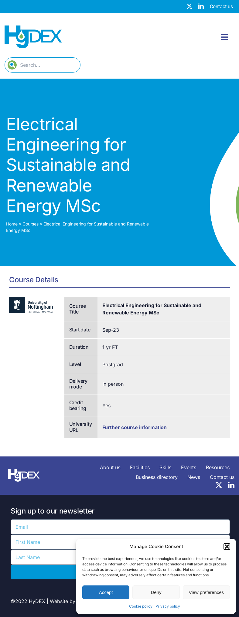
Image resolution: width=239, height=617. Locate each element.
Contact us (221, 6)
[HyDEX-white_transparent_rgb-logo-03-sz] (24, 468)
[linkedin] (201, 6)
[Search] (12, 65)
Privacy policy (167, 606)
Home (12, 223)
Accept (106, 592)
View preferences (206, 592)
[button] (227, 547)
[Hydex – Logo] (33, 28)
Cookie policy (140, 606)
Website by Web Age (74, 601)
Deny (156, 592)
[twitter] (189, 6)
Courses (30, 223)
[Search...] (42, 65)
